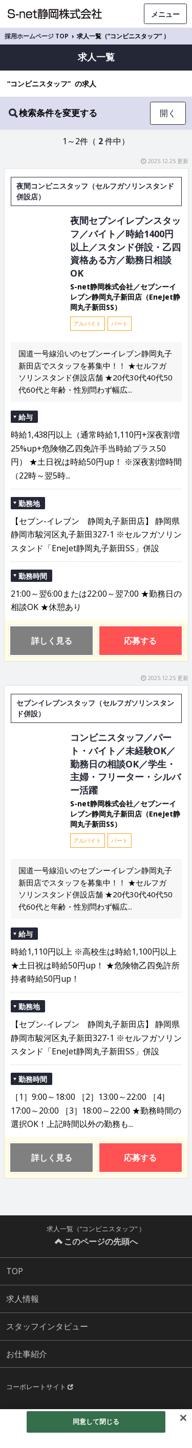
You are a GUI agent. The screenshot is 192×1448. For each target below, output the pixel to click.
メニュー (165, 14)
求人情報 (22, 1298)
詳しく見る (51, 640)
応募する (140, 640)
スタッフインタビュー (47, 1326)
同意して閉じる (96, 1421)
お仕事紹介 (26, 1354)
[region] (96, 1428)
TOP (14, 1271)
